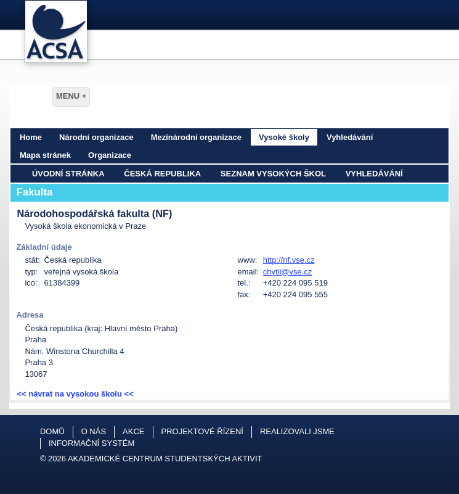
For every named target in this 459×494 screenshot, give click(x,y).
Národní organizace (96, 137)
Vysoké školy (284, 137)
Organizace (109, 155)
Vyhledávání (350, 137)
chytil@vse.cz (287, 271)
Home (31, 137)
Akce (133, 431)
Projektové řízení (202, 431)
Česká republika (162, 173)
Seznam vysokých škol (273, 173)
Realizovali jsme (297, 431)
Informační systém (91, 443)
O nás (93, 431)
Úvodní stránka (68, 173)
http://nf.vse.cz (289, 260)
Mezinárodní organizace (196, 137)
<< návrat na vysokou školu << (75, 393)
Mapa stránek (45, 155)
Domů (52, 431)
